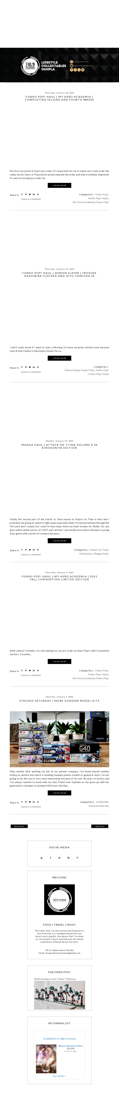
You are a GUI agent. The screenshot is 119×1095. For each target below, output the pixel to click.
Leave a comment (31, 198)
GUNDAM (102, 801)
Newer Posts (19, 826)
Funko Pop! (101, 194)
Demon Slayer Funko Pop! (79, 370)
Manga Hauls (101, 553)
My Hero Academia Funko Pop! (91, 202)
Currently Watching (59, 1038)
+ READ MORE (59, 185)
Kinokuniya (85, 553)
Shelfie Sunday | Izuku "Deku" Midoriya (54, 978)
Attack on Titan (99, 549)
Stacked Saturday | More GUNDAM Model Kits (59, 700)
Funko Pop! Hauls (98, 198)
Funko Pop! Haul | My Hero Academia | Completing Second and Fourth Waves (59, 98)
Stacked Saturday (99, 805)
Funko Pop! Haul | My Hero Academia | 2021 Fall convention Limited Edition (59, 578)
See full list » (59, 1076)
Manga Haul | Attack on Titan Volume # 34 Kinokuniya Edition (59, 446)
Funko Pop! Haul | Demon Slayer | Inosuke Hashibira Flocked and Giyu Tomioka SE (59, 274)
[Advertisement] (59, 26)
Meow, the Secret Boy (70, 1045)
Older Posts (99, 826)
